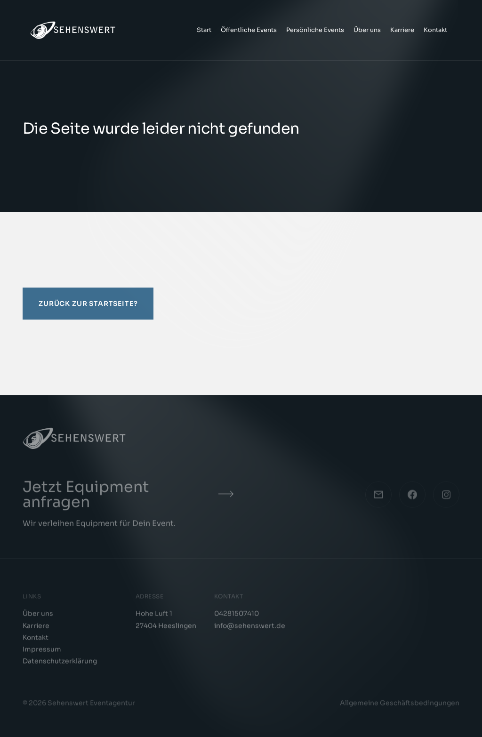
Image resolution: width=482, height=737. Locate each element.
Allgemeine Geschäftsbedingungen (399, 705)
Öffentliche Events (249, 30)
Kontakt (435, 30)
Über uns (367, 30)
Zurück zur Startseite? (88, 303)
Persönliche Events (315, 30)
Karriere (402, 30)
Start (204, 30)
